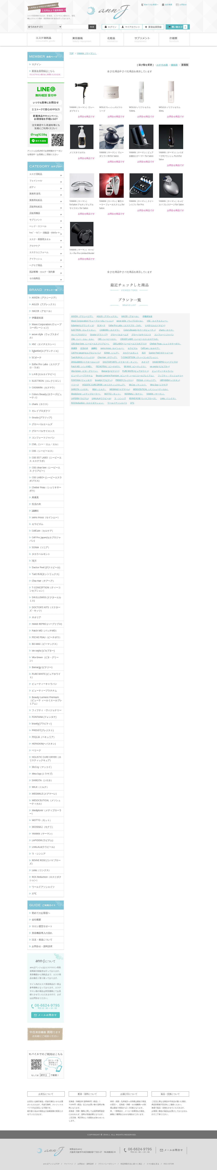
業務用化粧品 (35, 200)
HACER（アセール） (130, 316)
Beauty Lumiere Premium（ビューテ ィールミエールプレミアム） (125, 375)
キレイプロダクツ (79, 334)
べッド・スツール (37, 226)
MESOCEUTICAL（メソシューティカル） (151, 389)
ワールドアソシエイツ (117, 403)
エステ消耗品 (35, 174)
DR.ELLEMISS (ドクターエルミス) (85, 362)
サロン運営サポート (42, 926)
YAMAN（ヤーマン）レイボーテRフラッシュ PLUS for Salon (171, 156)
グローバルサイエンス (141, 334)
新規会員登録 (154, 26)
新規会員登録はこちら (43, 70)
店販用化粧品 (35, 206)
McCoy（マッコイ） (138, 384)
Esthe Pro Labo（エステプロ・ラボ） (125, 325)
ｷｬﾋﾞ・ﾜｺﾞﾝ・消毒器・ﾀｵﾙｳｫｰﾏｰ (44, 232)
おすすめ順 (162, 64)
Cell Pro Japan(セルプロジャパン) (86, 352)
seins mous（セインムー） (112, 348)
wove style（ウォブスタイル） (130, 320)
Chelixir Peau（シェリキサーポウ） (165, 343)
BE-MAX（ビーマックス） (135, 366)
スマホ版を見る (153, 1164)
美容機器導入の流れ (42, 932)
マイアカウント (132, 26)
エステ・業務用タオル (40, 239)
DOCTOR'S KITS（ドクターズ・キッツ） (120, 362)
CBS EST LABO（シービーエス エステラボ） (139, 339)
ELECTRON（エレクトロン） (83, 330)
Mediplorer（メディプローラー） (86, 393)
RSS (165, 1164)
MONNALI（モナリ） (134, 393)
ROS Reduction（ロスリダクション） (87, 403)
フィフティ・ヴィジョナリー (170, 375)
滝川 (144, 352)
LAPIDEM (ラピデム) (80, 398)
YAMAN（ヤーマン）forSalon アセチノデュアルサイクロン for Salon (81, 204)
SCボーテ (101, 325)
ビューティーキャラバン (162, 371)
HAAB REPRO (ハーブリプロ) (165, 362)
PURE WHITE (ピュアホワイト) (135, 371)
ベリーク (75, 384)
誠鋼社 (94, 348)
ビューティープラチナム (82, 375)
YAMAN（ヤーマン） (87, 53)
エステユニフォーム (38, 252)
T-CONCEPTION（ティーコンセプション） (140, 357)
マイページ (68, 1164)
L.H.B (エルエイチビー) (155, 325)
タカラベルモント (130, 352)
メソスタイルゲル (77, 152)
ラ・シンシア (120, 398)
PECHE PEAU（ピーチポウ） (108, 366)
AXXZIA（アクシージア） (82, 316)
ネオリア (145, 362)
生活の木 (84, 348)
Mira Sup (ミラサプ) (159, 384)
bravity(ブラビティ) (103, 380)
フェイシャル (35, 180)
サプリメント (35, 219)
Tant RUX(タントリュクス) (82, 357)
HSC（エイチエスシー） (157, 320)
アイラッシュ (35, 258)
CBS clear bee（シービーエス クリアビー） (90, 343)
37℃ (132, 403)
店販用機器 (34, 213)
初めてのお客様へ (150, 4)
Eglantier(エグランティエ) (82, 325)
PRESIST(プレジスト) (124, 380)
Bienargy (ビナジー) (110, 371)
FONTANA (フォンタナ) (81, 380)
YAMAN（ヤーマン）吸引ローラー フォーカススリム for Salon (112, 204)
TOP (72, 53)
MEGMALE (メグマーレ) (120, 389)
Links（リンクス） (168, 398)
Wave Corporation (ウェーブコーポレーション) (92, 320)
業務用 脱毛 (34, 193)
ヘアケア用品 (35, 265)
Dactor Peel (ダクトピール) (161, 352)
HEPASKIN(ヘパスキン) (170, 380)
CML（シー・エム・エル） (83, 339)
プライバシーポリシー (107, 1164)
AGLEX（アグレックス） (107, 316)
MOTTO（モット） (112, 393)
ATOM (171, 1164)
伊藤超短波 (147, 316)
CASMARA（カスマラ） (110, 330)
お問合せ (181, 4)
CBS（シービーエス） (107, 339)
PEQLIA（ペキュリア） (147, 380)
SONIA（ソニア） (112, 352)
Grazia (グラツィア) (98, 334)
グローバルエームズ (119, 334)
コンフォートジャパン (164, 334)
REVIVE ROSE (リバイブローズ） (143, 398)
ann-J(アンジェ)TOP (51, 1164)
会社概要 (167, 4)
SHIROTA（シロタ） (80, 389)
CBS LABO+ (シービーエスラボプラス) (129, 343)
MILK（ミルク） (99, 389)
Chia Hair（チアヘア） (108, 357)
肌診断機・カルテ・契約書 (42, 271)
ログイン (112, 26)
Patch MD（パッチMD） (82, 366)
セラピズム (133, 348)
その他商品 (34, 278)
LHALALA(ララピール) (101, 398)
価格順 (174, 64)
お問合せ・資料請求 (42, 946)
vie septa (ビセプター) (160, 366)
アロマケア (34, 245)
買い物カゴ (179, 26)
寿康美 (74, 348)
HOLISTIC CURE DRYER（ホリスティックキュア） (104, 384)
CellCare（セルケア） (150, 348)
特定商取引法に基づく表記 (131, 1164)
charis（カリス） (166, 330)
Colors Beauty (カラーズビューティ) (140, 330)
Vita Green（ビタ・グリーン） (84, 371)
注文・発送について (42, 939)
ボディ (32, 187)
